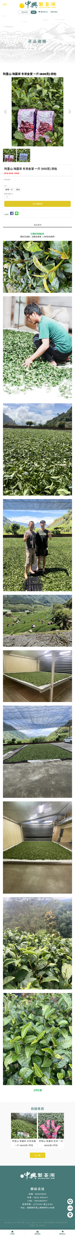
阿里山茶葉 (43, 1210)
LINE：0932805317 (38, 1200)
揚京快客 (21, 1222)
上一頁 (37, 1155)
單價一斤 (9, 189)
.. (69, 1222)
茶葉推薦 (14, 1210)
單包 (18, 189)
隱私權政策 (49, 1222)
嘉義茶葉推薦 (32, 1210)
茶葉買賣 (65, 1210)
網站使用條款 (62, 1222)
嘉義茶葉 (22, 1210)
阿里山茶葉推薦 (55, 1210)
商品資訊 (37, 224)
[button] (70, 112)
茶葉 (7, 1210)
